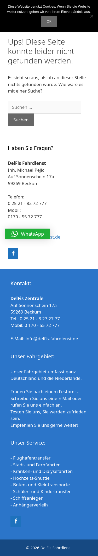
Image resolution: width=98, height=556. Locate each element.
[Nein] (91, 16)
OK (49, 21)
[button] (27, 234)
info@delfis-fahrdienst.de (52, 339)
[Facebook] (13, 253)
